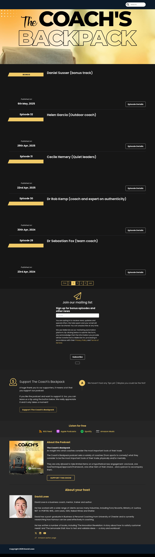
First (65, 284)
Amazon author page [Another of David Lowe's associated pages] (45, 541)
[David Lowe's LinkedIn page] (38, 536)
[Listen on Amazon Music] (107, 434)
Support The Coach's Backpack (38, 411)
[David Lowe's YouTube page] (41, 536)
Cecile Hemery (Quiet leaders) (71, 158)
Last (90, 284)
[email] (77, 317)
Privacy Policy (81, 341)
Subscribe (77, 358)
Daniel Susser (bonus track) (70, 74)
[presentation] (72, 351)
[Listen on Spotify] (86, 434)
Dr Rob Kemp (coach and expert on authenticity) (86, 200)
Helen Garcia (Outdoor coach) (71, 116)
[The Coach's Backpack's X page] (111, 5)
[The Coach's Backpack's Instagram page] (115, 5)
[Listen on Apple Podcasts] (65, 434)
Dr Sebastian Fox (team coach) (72, 242)
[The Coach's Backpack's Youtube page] (120, 5)
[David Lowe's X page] (36, 536)
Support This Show (60, 481)
